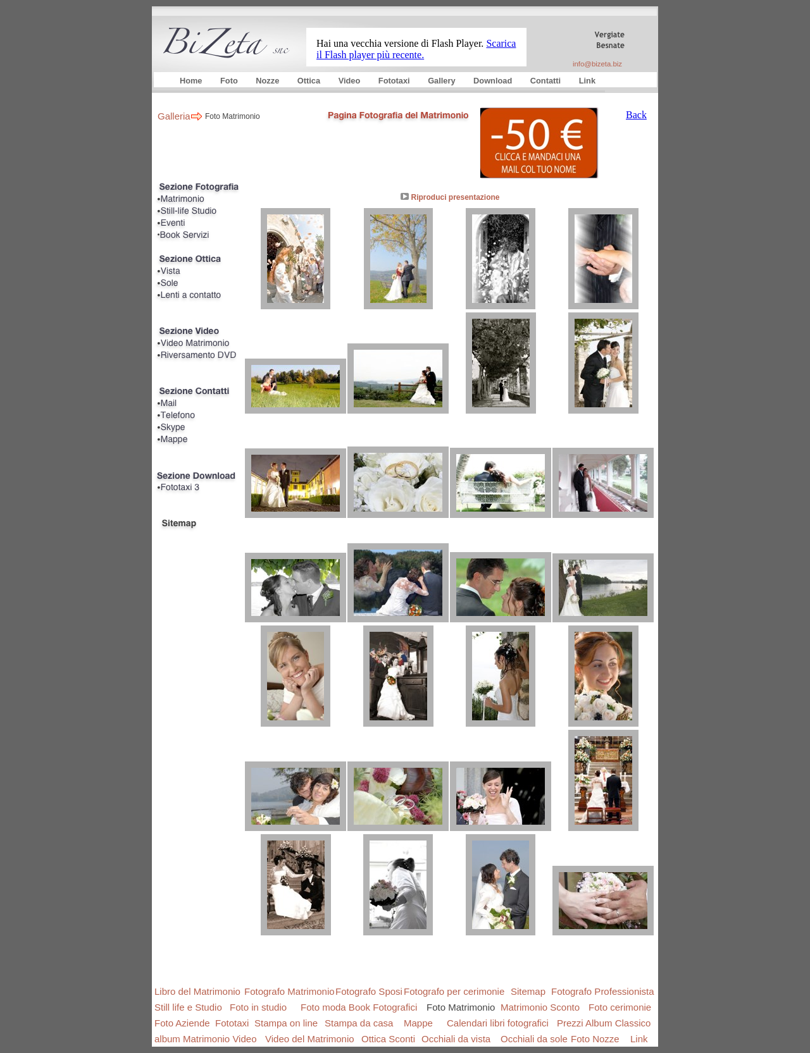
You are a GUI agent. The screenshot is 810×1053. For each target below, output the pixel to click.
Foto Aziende (182, 1023)
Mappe (418, 1023)
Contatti (546, 80)
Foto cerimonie (620, 1007)
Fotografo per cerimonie (454, 991)
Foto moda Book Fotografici (359, 1007)
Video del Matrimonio (309, 1038)
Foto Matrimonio (232, 116)
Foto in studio (258, 1007)
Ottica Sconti (388, 1038)
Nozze (269, 80)
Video (351, 80)
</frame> (416, 42)
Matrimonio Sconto (540, 1007)
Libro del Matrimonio (197, 991)
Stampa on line (286, 1023)
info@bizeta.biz (597, 64)
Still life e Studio (188, 1007)
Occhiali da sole (534, 1038)
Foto (230, 80)
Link (587, 80)
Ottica (310, 80)
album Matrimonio (192, 1038)
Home (192, 80)
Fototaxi (395, 80)
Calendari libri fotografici (498, 1023)
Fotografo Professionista (602, 991)
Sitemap (528, 991)
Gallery (443, 80)
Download (493, 80)
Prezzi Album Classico (604, 1023)
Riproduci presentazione (455, 197)
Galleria (174, 116)
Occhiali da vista (455, 1038)
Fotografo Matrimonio (289, 991)
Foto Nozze (595, 1038)
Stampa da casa (359, 1023)
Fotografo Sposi (368, 991)
